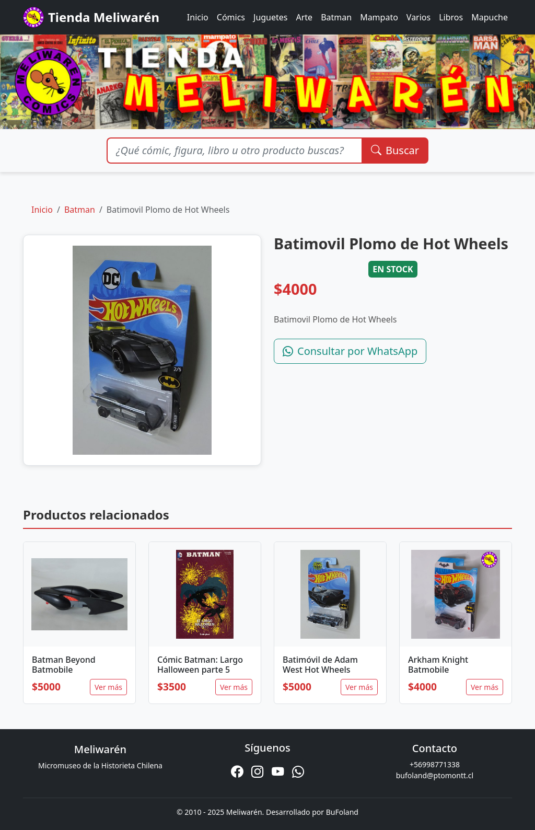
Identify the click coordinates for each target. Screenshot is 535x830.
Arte (304, 17)
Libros (451, 17)
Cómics (231, 17)
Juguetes (270, 17)
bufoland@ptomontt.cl (434, 775)
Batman (336, 17)
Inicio (197, 17)
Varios (418, 17)
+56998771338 (435, 764)
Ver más (108, 687)
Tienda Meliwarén (91, 17)
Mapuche (489, 17)
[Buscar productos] (234, 150)
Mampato (379, 17)
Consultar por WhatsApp (350, 351)
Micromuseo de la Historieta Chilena (100, 765)
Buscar (395, 150)
